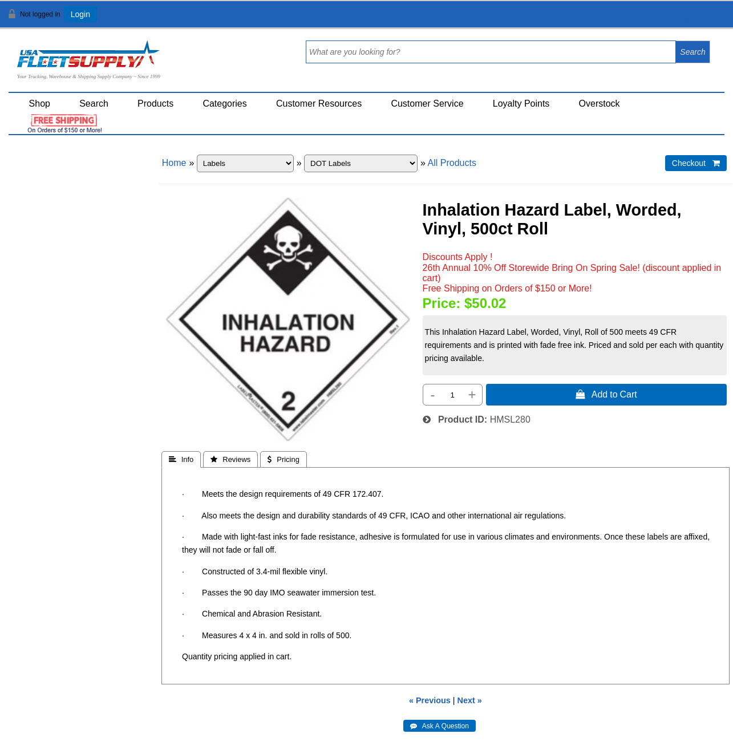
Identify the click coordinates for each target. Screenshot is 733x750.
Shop (39, 103)
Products (155, 103)
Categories (224, 103)
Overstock (599, 103)
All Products (452, 163)
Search (93, 103)
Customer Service (427, 103)
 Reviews (230, 459)
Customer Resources (319, 103)
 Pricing (283, 459)
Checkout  (696, 163)
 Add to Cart (606, 394)
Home (174, 163)
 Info (181, 459)
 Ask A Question (439, 726)
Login (80, 14)
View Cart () (689, 19)
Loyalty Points (521, 103)
